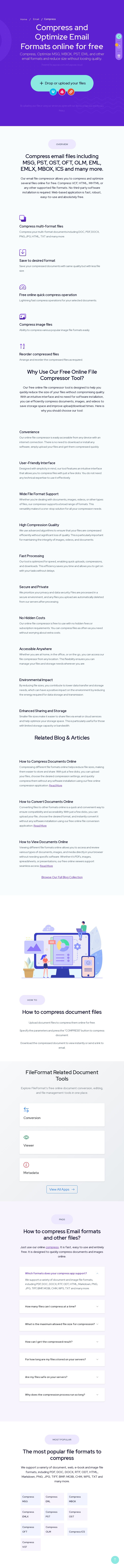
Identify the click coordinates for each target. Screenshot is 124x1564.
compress (52, 1247)
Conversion (32, 1118)
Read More (55, 785)
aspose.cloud (75, 64)
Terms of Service (83, 105)
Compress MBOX (75, 1499)
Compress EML (51, 1499)
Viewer (29, 1145)
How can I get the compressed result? (49, 1341)
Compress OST (75, 1514)
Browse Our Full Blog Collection (62, 877)
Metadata (31, 1173)
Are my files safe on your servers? (46, 1377)
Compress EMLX (28, 1514)
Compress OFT (28, 1529)
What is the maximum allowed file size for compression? (60, 1324)
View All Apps (62, 1189)
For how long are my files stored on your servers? (55, 1359)
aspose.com (59, 64)
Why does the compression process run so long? (55, 1394)
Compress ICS (77, 1531)
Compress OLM (51, 1529)
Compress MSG (28, 1499)
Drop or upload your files (62, 83)
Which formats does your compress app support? (56, 1273)
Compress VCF (28, 1544)
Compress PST (51, 1514)
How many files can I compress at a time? (50, 1306)
